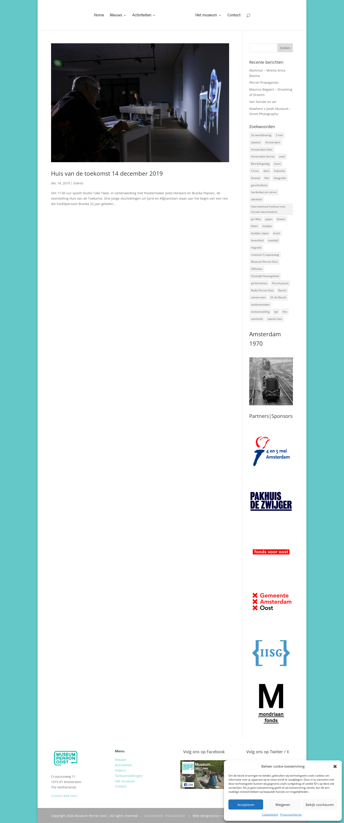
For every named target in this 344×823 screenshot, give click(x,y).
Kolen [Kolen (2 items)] (254, 226)
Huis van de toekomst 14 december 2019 (107, 173)
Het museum (209, 15)
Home (95, 15)
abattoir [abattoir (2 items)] (256, 142)
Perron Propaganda (263, 82)
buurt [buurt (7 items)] (277, 164)
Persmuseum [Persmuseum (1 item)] (280, 283)
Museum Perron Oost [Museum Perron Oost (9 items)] (264, 262)
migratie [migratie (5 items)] (256, 247)
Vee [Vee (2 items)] (284, 312)
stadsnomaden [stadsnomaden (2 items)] (260, 304)
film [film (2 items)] (266, 178)
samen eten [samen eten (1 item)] (258, 297)
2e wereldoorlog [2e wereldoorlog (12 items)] (261, 135)
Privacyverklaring (291, 814)
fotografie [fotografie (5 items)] (280, 178)
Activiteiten (138, 15)
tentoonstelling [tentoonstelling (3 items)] (260, 312)
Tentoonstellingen (128, 775)
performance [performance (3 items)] (259, 283)
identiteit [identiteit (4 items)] (256, 199)
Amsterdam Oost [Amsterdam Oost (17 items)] (261, 149)
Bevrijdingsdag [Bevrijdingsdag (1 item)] (260, 164)
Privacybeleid (175, 816)
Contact (237, 15)
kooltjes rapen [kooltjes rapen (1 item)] (260, 233)
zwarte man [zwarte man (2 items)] (274, 319)
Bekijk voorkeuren (320, 804)
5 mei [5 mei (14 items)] (279, 135)
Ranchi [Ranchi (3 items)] (282, 290)
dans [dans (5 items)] (266, 171)
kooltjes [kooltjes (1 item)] (267, 226)
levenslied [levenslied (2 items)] (257, 240)
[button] (335, 766)
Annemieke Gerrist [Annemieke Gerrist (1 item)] (263, 156)
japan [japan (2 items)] (268, 219)
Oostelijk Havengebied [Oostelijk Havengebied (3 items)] (265, 276)
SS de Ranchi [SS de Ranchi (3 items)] (278, 297)
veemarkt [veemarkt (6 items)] (257, 319)
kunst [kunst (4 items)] (276, 233)
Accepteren (245, 804)
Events (78, 183)
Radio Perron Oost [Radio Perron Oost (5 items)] (262, 290)
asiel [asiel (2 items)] (282, 156)
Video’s (120, 770)
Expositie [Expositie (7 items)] (279, 171)
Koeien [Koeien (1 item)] (281, 219)
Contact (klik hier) (64, 796)
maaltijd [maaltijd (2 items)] (273, 240)
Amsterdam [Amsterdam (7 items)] (272, 142)
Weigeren (282, 804)
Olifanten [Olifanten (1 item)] (256, 269)
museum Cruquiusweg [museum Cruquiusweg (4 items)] (265, 255)
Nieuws (112, 15)
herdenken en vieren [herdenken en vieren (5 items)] (264, 192)
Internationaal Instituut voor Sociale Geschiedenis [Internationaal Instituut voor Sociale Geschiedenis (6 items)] (268, 209)
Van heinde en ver (263, 102)
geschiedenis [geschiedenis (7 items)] (259, 185)
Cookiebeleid (270, 814)
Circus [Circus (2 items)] (255, 171)
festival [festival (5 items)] (255, 178)
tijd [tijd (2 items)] (276, 312)
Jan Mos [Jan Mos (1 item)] (256, 219)
